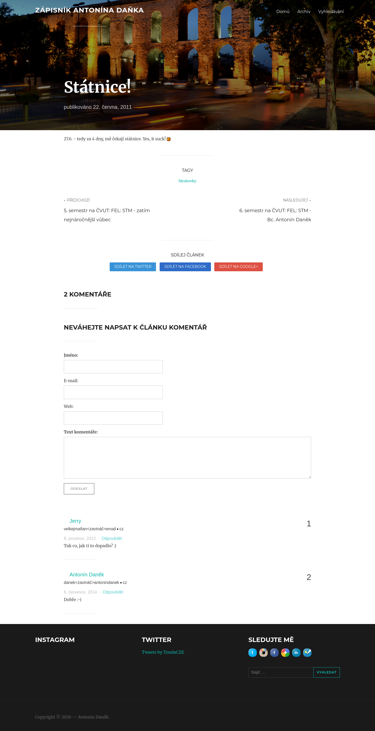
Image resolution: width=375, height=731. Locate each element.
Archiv (303, 11)
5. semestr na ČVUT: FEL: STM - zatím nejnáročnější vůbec (107, 215)
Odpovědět (112, 538)
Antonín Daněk (87, 574)
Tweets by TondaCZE (163, 652)
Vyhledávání (331, 11)
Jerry (75, 521)
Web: (68, 406)
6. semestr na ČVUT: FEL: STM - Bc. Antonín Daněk (275, 215)
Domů (283, 11)
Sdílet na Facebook (185, 266)
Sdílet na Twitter (132, 266)
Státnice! (97, 87)
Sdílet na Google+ (238, 266)
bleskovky (187, 181)
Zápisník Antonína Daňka (89, 10)
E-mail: (71, 380)
